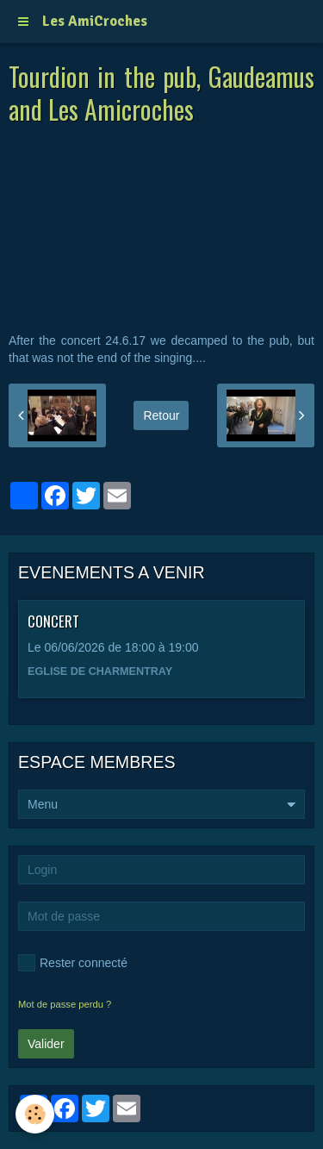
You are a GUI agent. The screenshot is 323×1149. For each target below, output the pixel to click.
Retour (161, 415)
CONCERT (53, 621)
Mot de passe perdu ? (64, 1004)
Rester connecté (72, 962)
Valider (46, 1044)
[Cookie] (35, 1114)
